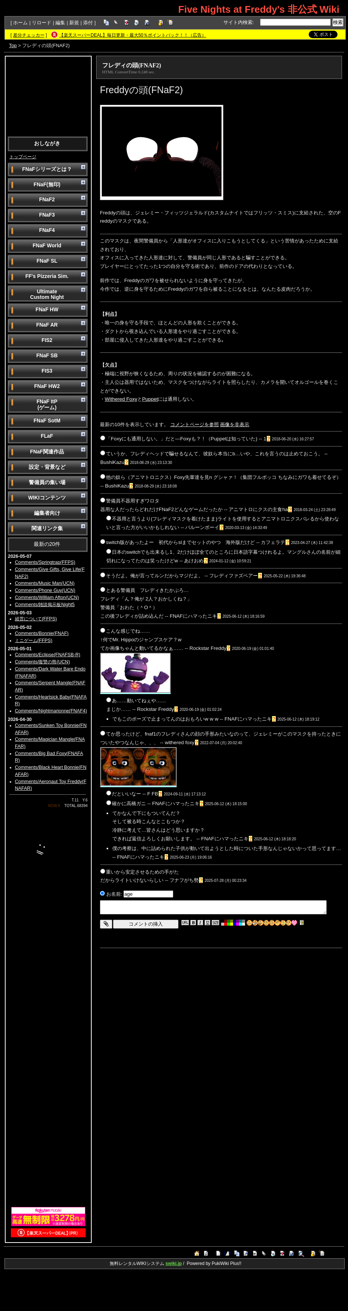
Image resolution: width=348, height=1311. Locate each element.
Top (13, 45)
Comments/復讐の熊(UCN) (42, 661)
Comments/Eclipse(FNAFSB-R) (47, 654)
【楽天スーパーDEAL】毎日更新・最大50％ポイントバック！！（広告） (132, 35)
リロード (41, 22)
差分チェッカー (29, 35)
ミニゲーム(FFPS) (33, 640)
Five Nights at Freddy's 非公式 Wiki (258, 9)
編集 (60, 22)
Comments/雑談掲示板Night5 (45, 604)
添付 (88, 22)
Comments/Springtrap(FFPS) (45, 562)
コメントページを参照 (194, 424)
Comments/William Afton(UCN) (47, 597)
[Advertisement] (48, 95)
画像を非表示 (234, 424)
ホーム (20, 22)
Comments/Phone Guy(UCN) (45, 590)
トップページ (22, 156)
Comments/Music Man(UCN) (44, 583)
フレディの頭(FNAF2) (131, 65)
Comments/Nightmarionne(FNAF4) (51, 710)
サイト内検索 (238, 22)
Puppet (150, 399)
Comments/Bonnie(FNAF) (41, 633)
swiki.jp (173, 1263)
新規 (74, 22)
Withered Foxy (121, 399)
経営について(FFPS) (36, 618)
